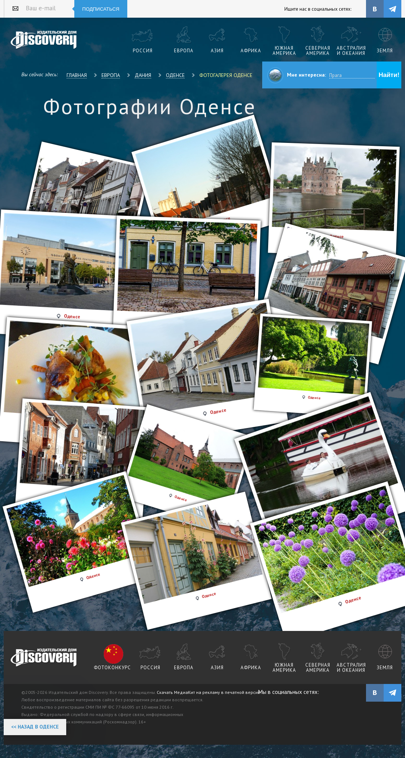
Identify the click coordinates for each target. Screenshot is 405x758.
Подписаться (101, 9)
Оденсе (175, 75)
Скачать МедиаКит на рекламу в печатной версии (208, 692)
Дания (143, 75)
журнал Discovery (44, 657)
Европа (111, 75)
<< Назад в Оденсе (35, 726)
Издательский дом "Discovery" (44, 40)
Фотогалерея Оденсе (225, 75)
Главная (77, 75)
